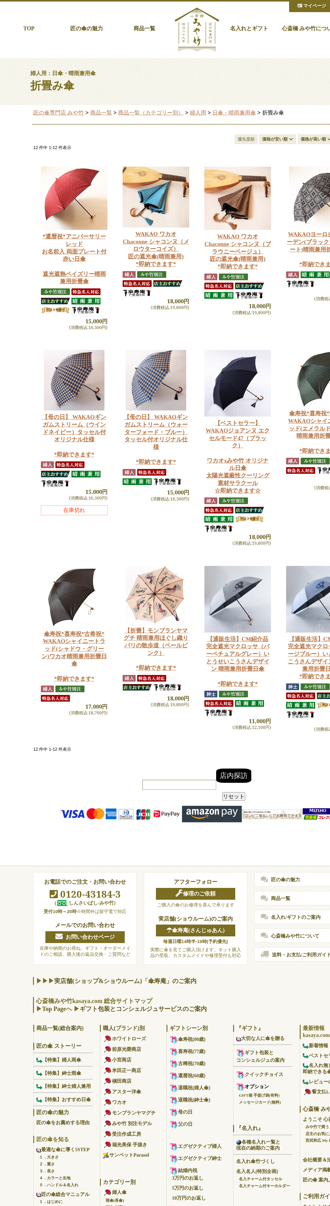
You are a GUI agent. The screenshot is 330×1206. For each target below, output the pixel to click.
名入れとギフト (249, 28)
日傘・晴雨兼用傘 (234, 113)
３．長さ (47, 1171)
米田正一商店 (122, 1070)
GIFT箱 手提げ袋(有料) (259, 1095)
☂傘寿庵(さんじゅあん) (196, 930)
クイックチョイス (259, 1074)
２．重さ (47, 1164)
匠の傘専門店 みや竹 (58, 113)
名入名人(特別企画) (257, 1171)
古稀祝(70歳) (188, 1063)
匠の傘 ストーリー (58, 1046)
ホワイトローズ (124, 1038)
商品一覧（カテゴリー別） (150, 113)
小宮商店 (117, 1059)
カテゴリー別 (119, 1182)
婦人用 (198, 113)
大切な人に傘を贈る (260, 1038)
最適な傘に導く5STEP (63, 1149)
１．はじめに (51, 1201)
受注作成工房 (122, 1134)
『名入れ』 (249, 1128)
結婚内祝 (183, 1170)
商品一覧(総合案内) (60, 1028)
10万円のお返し (189, 1198)
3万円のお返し (187, 1178)
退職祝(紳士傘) (190, 1099)
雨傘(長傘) (115, 1200)
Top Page (54, 1008)
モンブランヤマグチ (129, 1112)
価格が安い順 (275, 139)
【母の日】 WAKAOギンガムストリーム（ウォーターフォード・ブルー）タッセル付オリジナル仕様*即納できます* (156, 439)
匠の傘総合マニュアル (63, 1194)
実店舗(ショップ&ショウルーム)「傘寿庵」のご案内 (125, 981)
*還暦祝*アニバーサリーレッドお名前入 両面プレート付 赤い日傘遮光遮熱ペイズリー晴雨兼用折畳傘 (74, 258)
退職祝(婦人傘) (190, 1087)
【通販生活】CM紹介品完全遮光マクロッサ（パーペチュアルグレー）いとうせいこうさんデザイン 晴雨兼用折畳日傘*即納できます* (237, 661)
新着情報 (315, 1045)
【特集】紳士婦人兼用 (63, 1086)
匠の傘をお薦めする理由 (63, 1122)
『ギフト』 (249, 1028)
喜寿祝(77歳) (188, 1051)
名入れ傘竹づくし (255, 1161)
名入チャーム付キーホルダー (264, 1186)
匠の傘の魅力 (86, 28)
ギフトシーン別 (189, 1028)
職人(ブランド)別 (124, 1028)
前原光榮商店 (122, 1049)
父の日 (181, 1124)
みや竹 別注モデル (127, 1123)
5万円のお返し (187, 1188)
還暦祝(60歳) (188, 1075)
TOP (29, 28)
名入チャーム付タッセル (260, 1179)
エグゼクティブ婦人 (196, 1146)
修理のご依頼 (196, 893)
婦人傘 (115, 1192)
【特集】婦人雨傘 (58, 1059)
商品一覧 (144, 28)
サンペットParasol (126, 1155)
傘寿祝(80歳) (188, 1039)
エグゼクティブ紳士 (196, 1158)
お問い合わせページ (85, 937)
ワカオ (115, 1102)
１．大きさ (49, 1157)
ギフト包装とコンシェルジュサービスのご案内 (143, 1008)
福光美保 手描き (125, 1144)
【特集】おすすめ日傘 (63, 1099)
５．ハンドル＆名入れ (58, 1185)
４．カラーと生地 (55, 1178)
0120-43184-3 (85, 894)
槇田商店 (117, 1081)
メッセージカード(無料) (260, 1102)
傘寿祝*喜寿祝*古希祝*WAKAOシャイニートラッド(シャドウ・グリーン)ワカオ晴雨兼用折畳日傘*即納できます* (74, 656)
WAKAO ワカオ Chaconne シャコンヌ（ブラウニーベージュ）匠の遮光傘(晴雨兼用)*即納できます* (237, 251)
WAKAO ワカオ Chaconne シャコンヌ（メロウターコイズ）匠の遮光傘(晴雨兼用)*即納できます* (156, 249)
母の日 (181, 1112)
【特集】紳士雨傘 (58, 1073)
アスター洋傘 (122, 1091)
